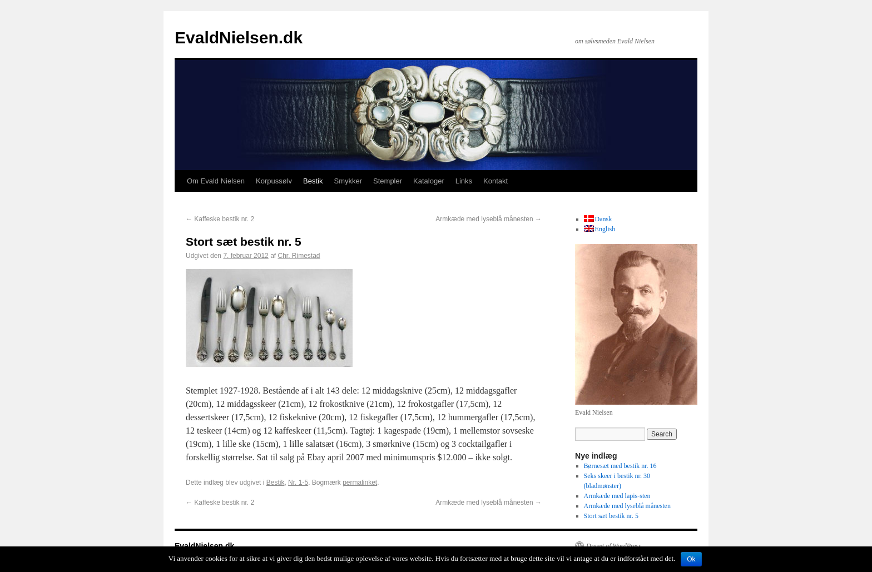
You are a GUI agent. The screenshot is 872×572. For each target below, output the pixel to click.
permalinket (360, 482)
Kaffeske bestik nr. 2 (220, 219)
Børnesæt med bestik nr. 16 (620, 466)
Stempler (387, 181)
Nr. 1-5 (298, 482)
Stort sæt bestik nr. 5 (611, 516)
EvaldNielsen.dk (239, 37)
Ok (691, 559)
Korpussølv (274, 181)
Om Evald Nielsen (216, 181)
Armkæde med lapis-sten (617, 496)
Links (463, 181)
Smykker (348, 181)
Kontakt (495, 181)
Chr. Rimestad (299, 256)
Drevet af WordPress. (614, 546)
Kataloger (428, 181)
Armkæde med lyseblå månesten (488, 219)
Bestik (313, 181)
